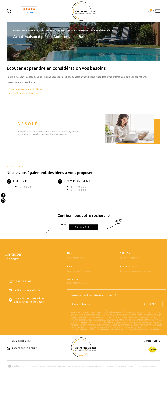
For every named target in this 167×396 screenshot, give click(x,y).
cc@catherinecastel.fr (27, 307)
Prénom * (126, 270)
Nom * (71, 270)
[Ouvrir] (9, 11)
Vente (61, 48)
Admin (123, 384)
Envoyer (150, 321)
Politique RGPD (143, 384)
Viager (26, 203)
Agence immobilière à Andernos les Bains (34, 48)
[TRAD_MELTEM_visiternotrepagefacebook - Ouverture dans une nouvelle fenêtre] (3, 195)
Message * (74, 297)
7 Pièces (79, 207)
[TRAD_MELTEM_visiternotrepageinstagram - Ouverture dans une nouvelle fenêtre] (3, 200)
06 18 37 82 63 (22, 298)
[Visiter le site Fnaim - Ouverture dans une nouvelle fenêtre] (152, 367)
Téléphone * (128, 284)
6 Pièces (79, 203)
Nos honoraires (88, 384)
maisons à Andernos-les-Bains (26, 106)
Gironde (71, 48)
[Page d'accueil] (83, 11)
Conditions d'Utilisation (134, 346)
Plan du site (100, 384)
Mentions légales (113, 384)
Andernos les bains (88, 48)
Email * (72, 284)
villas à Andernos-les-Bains (24, 111)
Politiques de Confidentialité (110, 346)
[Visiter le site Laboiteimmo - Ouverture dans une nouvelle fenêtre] (16, 383)
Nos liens (131, 384)
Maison (104, 48)
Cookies (153, 384)
